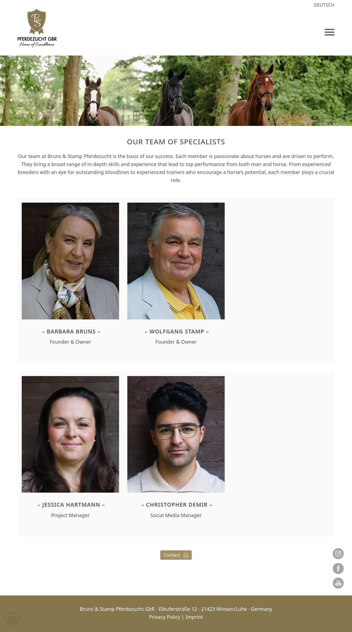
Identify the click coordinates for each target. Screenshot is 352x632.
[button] (329, 32)
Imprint (194, 617)
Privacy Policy (164, 617)
